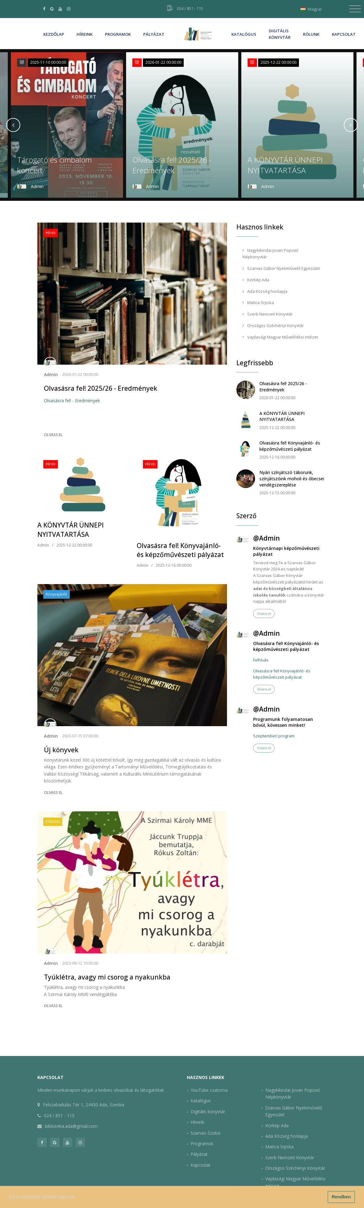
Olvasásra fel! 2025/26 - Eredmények (171, 164)
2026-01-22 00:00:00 (163, 62)
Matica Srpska (258, 302)
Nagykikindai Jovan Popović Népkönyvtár (270, 253)
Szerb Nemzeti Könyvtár (268, 314)
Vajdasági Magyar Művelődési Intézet (280, 337)
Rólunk (311, 34)
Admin (51, 374)
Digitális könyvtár (280, 34)
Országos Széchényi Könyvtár (273, 325)
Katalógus (243, 34)
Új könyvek (61, 749)
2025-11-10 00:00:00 (48, 62)
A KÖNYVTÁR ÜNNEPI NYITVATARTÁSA (285, 164)
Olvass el (53, 434)
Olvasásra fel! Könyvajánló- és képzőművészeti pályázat (180, 550)
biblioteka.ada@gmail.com (71, 1126)
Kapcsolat (344, 34)
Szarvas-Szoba (205, 1133)
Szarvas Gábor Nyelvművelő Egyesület (281, 268)
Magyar (313, 9)
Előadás (53, 821)
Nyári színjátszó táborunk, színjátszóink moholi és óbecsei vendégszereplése (291, 478)
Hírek (50, 232)
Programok (118, 34)
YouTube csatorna (209, 1090)
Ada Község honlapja (265, 291)
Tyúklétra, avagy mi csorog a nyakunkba (107, 977)
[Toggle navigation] (355, 9)
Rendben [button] (341, 1196)
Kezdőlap (53, 34)
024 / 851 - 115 (190, 8)
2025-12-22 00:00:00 (278, 62)
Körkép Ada (256, 280)
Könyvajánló (56, 594)
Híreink (84, 34)
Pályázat (153, 34)
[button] (78, 1197)
